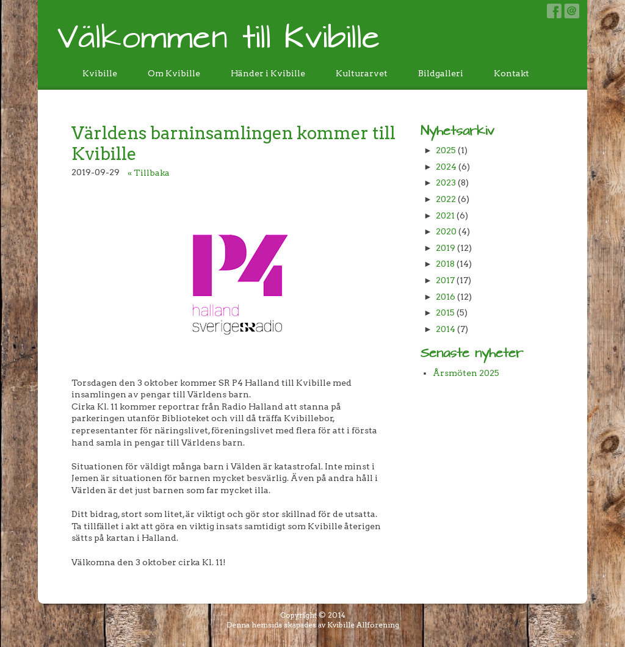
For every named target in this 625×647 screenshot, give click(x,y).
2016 (445, 297)
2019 (445, 248)
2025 (446, 150)
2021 (445, 215)
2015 (445, 312)
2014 (445, 329)
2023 (446, 182)
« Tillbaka (149, 173)
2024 (446, 167)
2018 (445, 264)
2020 (446, 231)
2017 (445, 280)
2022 (446, 199)
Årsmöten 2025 (466, 373)
